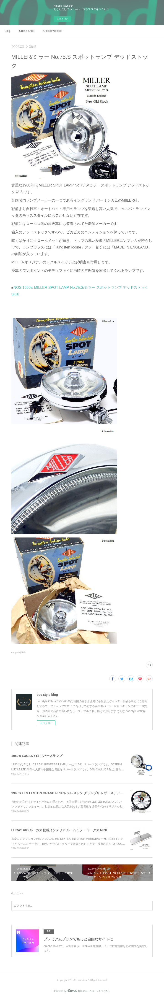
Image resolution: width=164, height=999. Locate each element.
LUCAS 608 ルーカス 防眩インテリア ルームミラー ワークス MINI (59, 830)
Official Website (52, 30)
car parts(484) (18, 652)
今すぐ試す (62, 19)
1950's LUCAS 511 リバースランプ (36, 756)
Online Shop (26, 30)
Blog (7, 30)
